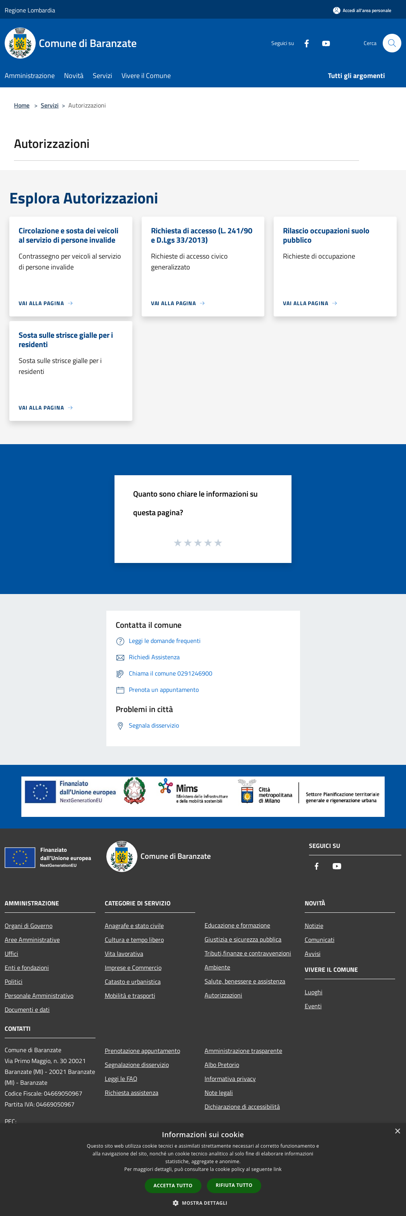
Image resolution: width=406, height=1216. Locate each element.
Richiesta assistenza (131, 1092)
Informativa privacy (230, 1078)
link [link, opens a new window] (278, 1169)
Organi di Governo (28, 925)
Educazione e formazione (237, 925)
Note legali (219, 1092)
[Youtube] (323, 43)
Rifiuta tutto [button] (234, 1185)
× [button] (397, 1131)
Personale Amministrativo (39, 995)
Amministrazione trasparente (243, 1050)
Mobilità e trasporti (130, 995)
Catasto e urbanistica (133, 981)
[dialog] (203, 1169)
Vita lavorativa (124, 953)
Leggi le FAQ (121, 1078)
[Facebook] (303, 43)
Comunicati (320, 939)
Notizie (314, 925)
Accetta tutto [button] (173, 1185)
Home (21, 105)
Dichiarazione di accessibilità (242, 1106)
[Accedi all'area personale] (362, 10)
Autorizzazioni (223, 995)
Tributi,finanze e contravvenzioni (248, 953)
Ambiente (217, 967)
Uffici (11, 953)
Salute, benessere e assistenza (245, 981)
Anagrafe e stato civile (134, 925)
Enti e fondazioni (27, 967)
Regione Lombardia (30, 10)
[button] (203, 1203)
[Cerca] (392, 43)
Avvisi (313, 953)
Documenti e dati (27, 1009)
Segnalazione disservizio (137, 1064)
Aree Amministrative (32, 939)
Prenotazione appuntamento (142, 1050)
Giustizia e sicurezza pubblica (243, 939)
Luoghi (314, 992)
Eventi (313, 1006)
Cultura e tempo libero (134, 939)
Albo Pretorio (222, 1064)
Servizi (50, 105)
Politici (14, 981)
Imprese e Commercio (133, 967)
